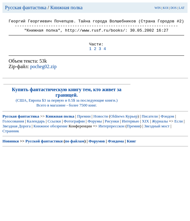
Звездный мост (156, 131)
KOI (165, 8)
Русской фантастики (44, 146)
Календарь (36, 126)
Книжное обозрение (51, 131)
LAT (181, 8)
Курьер (132, 121)
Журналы (160, 126)
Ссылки (54, 126)
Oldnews (117, 121)
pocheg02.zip (43, 72)
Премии (84, 121)
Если (178, 126)
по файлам (74, 146)
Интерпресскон (112, 131)
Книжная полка (66, 7)
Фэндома (116, 146)
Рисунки (112, 126)
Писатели (150, 121)
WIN (158, 8)
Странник (10, 136)
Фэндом (167, 121)
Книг (131, 146)
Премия (133, 131)
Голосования (13, 126)
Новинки (10, 146)
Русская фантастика (25, 7)
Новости (100, 121)
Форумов (97, 146)
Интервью (130, 126)
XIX (145, 126)
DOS (174, 8)
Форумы (94, 126)
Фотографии (74, 126)
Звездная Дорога (16, 131)
